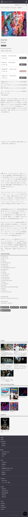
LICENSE (4, 494)
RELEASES (7, 7)
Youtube (2, 509)
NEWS (2, 439)
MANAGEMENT (5, 492)
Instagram (3, 505)
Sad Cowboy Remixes (5, 411)
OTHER (2, 486)
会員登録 (16, 4)
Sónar (3, 456)
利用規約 (3, 474)
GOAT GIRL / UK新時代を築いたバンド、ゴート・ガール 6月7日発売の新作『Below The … (20, 367)
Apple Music (5, 307)
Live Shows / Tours (5, 451)
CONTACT (3, 478)
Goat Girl (4, 45)
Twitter (2, 501)
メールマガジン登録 (6, 482)
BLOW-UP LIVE (5, 490)
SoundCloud (3, 507)
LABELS (3, 445)
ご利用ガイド (4, 462)
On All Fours (12, 411)
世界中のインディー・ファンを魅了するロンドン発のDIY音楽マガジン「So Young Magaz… (20, 354)
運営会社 (3, 472)
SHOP (2, 460)
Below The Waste (22, 397)
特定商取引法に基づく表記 (7, 468)
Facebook (3, 503)
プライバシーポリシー (6, 470)
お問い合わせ (4, 480)
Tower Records (5, 310)
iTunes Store (14, 307)
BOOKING (4, 488)
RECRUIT (4, 496)
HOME (2, 7)
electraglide (4, 453)
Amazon (23, 307)
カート (24, 4)
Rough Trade (13, 7)
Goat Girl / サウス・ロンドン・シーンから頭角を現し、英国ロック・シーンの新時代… (7, 380)
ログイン (20, 4)
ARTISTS (4, 443)
